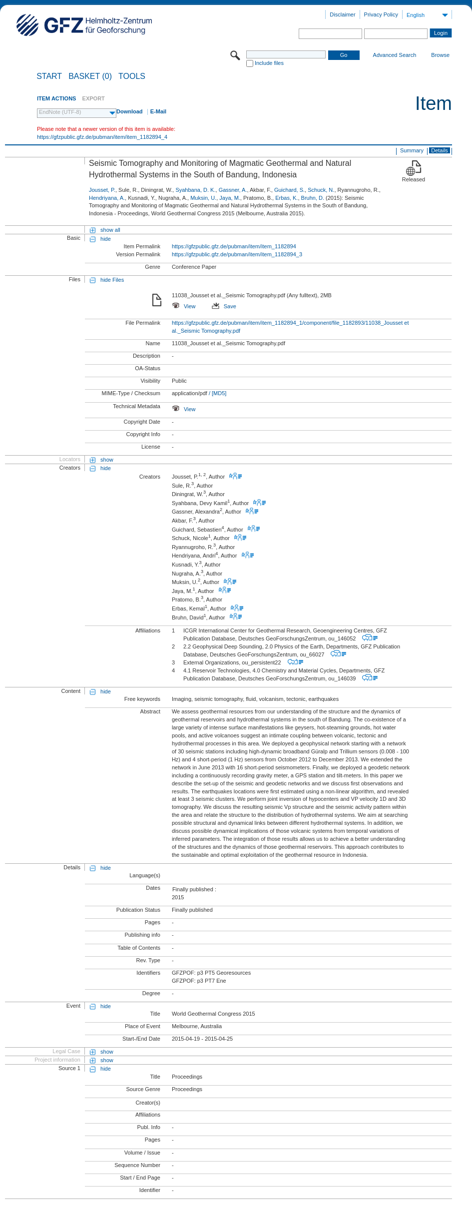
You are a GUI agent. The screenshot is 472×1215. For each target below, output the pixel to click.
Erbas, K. (286, 198)
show (106, 460)
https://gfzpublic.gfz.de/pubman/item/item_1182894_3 (237, 254)
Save (224, 306)
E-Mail (158, 111)
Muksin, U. (203, 198)
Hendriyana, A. (107, 198)
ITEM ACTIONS (56, 98)
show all (110, 230)
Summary (412, 150)
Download (129, 111)
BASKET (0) (90, 76)
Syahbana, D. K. (195, 190)
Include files (269, 63)
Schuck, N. (321, 190)
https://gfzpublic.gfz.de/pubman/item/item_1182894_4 (102, 137)
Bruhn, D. (312, 198)
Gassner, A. (233, 190)
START (49, 76)
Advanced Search (395, 55)
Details (439, 150)
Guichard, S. (289, 190)
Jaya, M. (229, 198)
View (184, 306)
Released (413, 179)
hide (105, 239)
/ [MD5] (217, 393)
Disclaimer (342, 14)
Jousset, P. (102, 190)
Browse (440, 55)
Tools (131, 76)
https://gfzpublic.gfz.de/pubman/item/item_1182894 (234, 246)
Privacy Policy (381, 14)
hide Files (112, 280)
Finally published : (194, 889)
